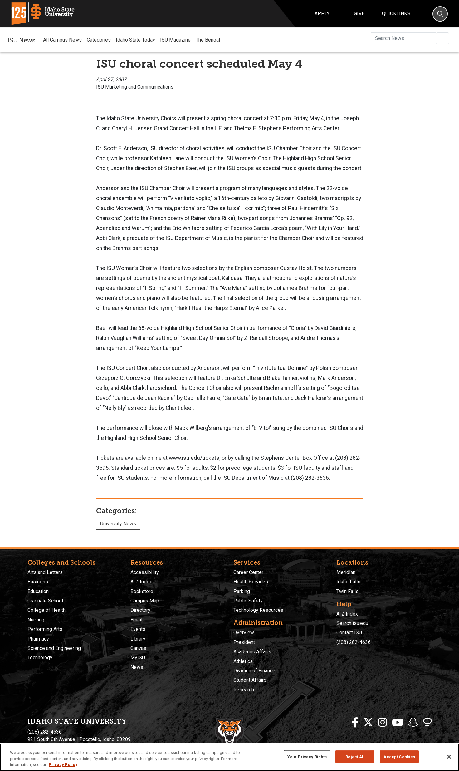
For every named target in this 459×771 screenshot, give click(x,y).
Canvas (138, 648)
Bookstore (141, 591)
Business (37, 582)
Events (137, 629)
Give (359, 14)
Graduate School (45, 601)
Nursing (35, 620)
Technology (39, 658)
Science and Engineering (54, 648)
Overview (243, 633)
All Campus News (62, 40)
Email (136, 620)
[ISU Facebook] (355, 723)
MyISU (137, 658)
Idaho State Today (135, 40)
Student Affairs (249, 680)
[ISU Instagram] (382, 723)
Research (243, 690)
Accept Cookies (399, 756)
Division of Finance (254, 671)
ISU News (21, 39)
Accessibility (144, 572)
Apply (322, 14)
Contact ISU (349, 633)
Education (38, 591)
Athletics (243, 661)
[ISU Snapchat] (413, 723)
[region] (229, 757)
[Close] (449, 757)
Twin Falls (347, 591)
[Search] (440, 14)
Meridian (345, 572)
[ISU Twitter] (368, 723)
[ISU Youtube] (397, 723)
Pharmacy (38, 639)
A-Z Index (141, 582)
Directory (140, 610)
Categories (99, 40)
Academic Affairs (252, 652)
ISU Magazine (175, 40)
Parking (241, 591)
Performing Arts (44, 629)
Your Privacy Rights (307, 756)
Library (137, 639)
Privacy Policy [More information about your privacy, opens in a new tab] (63, 764)
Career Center (248, 572)
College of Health (46, 610)
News (136, 667)
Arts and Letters (45, 572)
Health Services (250, 582)
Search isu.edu (352, 623)
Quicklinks (396, 14)
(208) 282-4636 (353, 642)
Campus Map (144, 601)
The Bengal (208, 40)
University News (118, 524)
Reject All (354, 756)
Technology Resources (258, 610)
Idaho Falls (348, 582)
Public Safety (248, 601)
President (244, 642)
